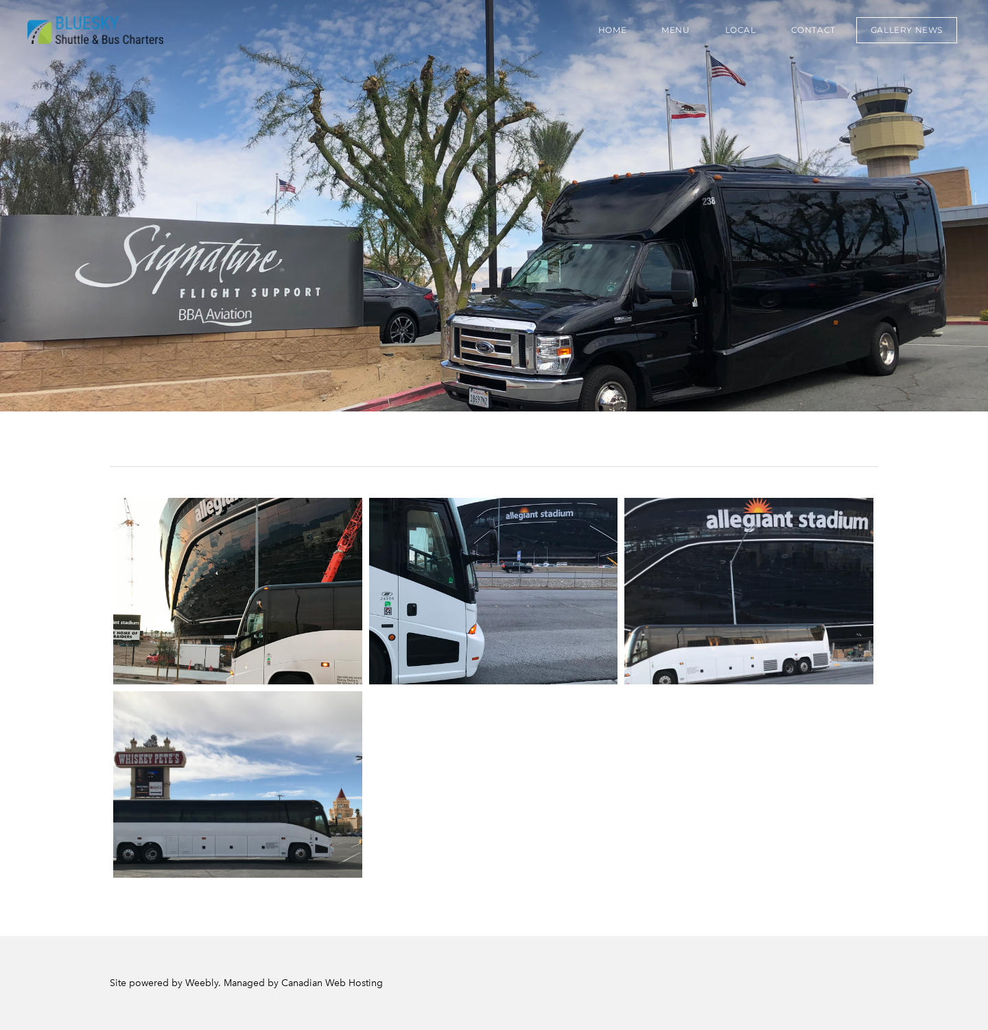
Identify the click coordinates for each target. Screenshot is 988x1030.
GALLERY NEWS (907, 30)
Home (612, 30)
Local (740, 30)
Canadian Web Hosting (332, 983)
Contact (813, 30)
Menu (675, 30)
